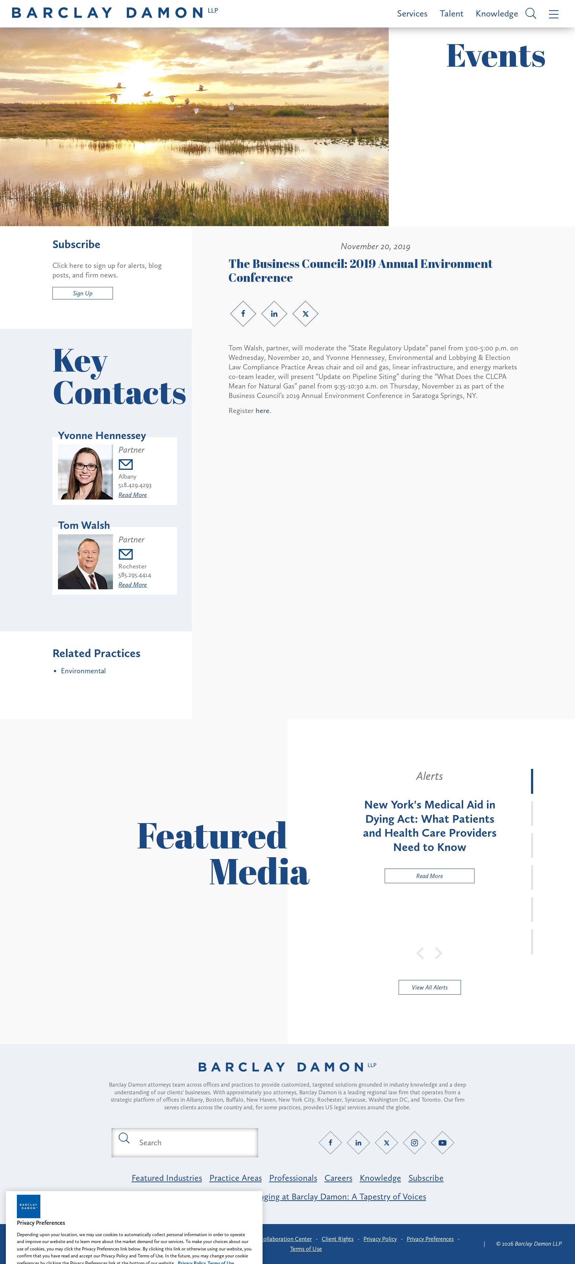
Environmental (83, 670)
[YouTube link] (443, 1142)
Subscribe (426, 1177)
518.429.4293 (134, 485)
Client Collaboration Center (277, 1238)
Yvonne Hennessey (102, 435)
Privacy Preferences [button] (430, 1238)
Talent (452, 13)
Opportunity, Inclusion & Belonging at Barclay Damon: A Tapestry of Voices (287, 1196)
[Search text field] (193, 1143)
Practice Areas (235, 1177)
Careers (338, 1177)
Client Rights (338, 1238)
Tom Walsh (84, 525)
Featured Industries (167, 1177)
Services (412, 13)
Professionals (293, 1177)
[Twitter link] (305, 314)
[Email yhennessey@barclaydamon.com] (134, 465)
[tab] (532, 781)
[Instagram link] (414, 1142)
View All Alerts (430, 987)
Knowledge (497, 13)
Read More (132, 495)
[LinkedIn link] (274, 314)
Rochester (132, 566)
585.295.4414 (134, 575)
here (263, 410)
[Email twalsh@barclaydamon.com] (134, 555)
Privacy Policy (380, 1238)
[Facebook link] (243, 314)
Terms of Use (306, 1248)
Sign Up (82, 293)
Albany (127, 476)
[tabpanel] (430, 826)
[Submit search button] (123, 1137)
